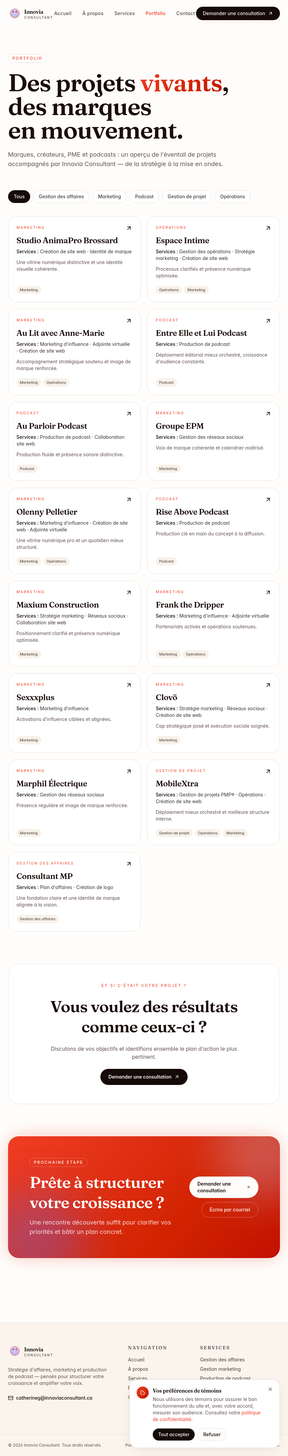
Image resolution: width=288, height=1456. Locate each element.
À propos (92, 13)
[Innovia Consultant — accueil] (30, 13)
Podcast (144, 196)
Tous (19, 196)
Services (124, 13)
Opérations (232, 196)
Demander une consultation (238, 13)
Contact (185, 13)
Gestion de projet (186, 196)
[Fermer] (270, 1389)
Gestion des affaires (61, 196)
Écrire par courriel (230, 1213)
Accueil (62, 13)
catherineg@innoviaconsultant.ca (50, 1398)
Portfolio (155, 13)
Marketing (109, 196)
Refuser (212, 1434)
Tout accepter (173, 1434)
